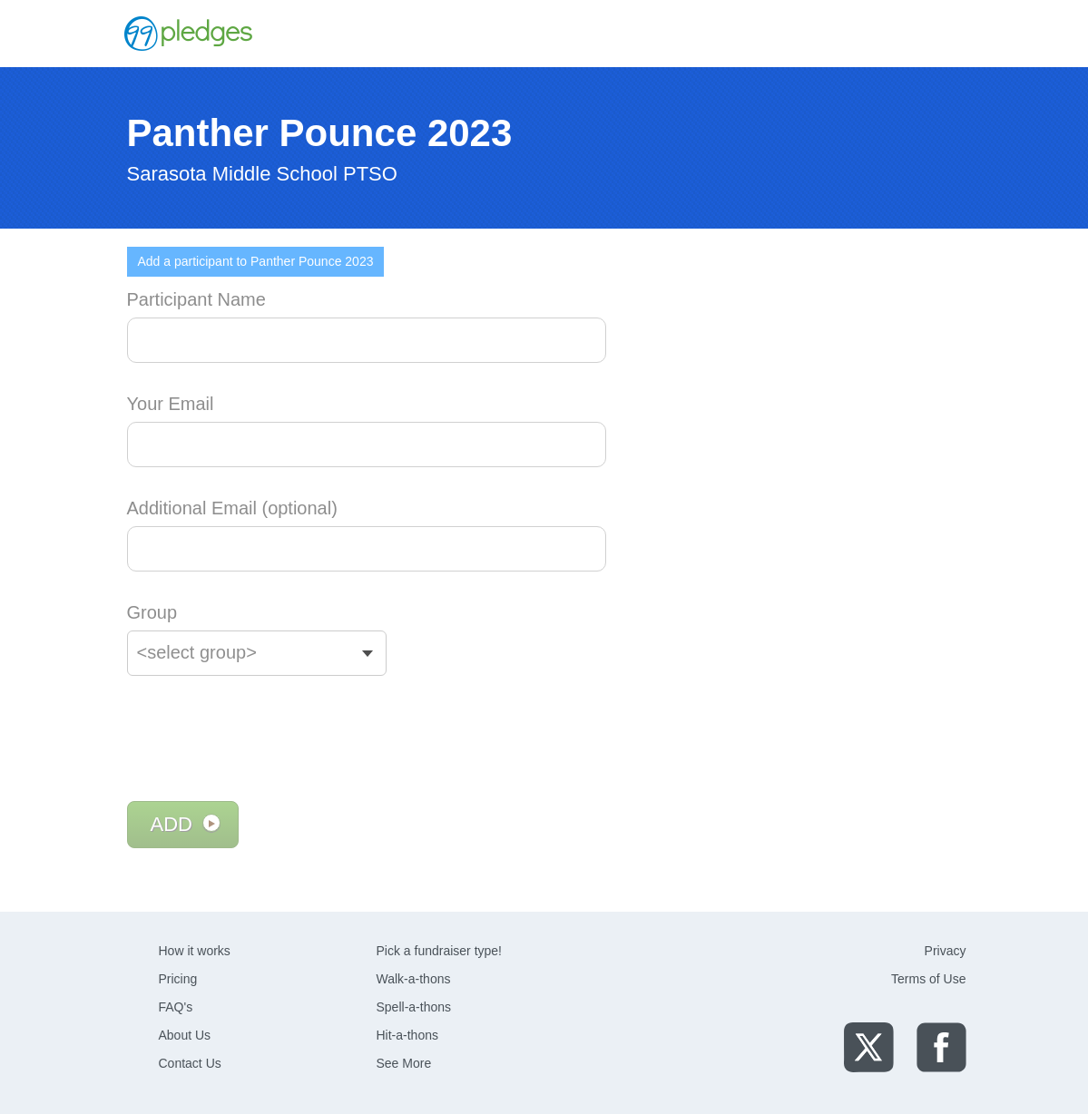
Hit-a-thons (407, 1035)
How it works (194, 950)
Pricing (178, 979)
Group (152, 612)
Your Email (170, 404)
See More (404, 1063)
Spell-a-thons (414, 1007)
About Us (185, 1035)
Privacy (945, 950)
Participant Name (196, 299)
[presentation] (265, 738)
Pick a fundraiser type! (440, 950)
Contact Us (190, 1063)
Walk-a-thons (414, 979)
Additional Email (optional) (232, 508)
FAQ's (176, 1007)
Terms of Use (928, 979)
